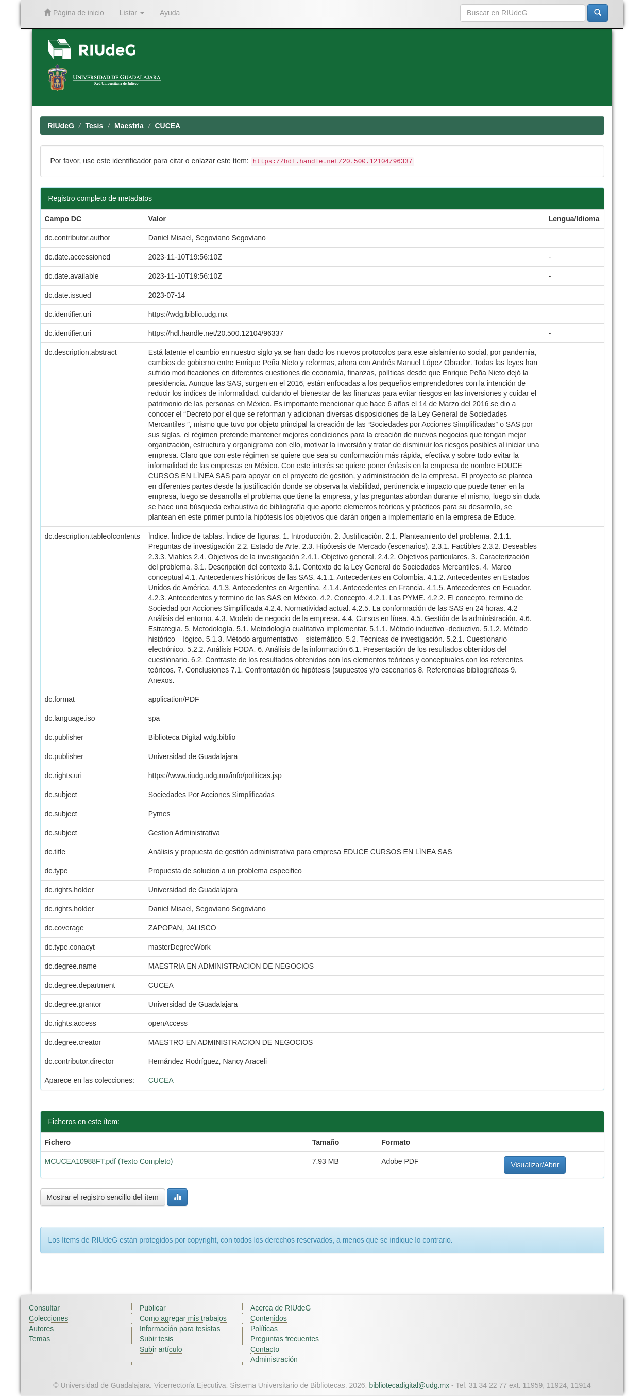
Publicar (153, 1308)
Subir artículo (161, 1349)
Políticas (264, 1328)
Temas (39, 1339)
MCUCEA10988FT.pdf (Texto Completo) (109, 1161)
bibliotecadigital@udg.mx (409, 1385)
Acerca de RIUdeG (280, 1308)
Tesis (95, 126)
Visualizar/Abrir (535, 1165)
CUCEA (167, 126)
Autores (41, 1328)
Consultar (44, 1308)
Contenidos (268, 1318)
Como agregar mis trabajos (183, 1318)
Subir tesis (156, 1339)
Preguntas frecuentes (284, 1339)
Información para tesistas (180, 1328)
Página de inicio (74, 12)
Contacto (264, 1349)
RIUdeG (61, 126)
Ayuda (170, 13)
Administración (274, 1359)
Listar (132, 13)
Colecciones (48, 1318)
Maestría (129, 126)
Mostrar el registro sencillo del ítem (103, 1197)
